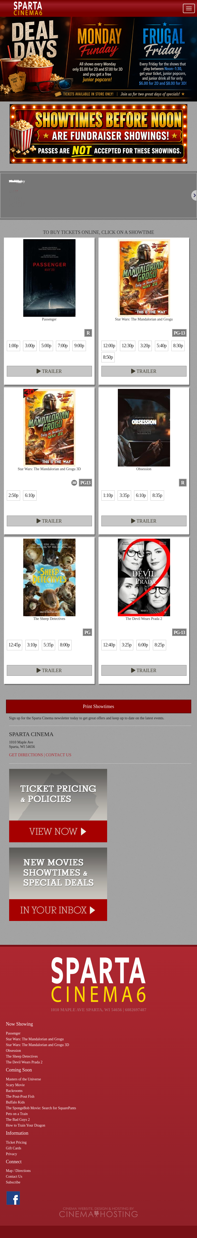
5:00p (46, 345)
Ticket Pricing (16, 1142)
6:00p (143, 644)
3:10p (32, 644)
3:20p (145, 345)
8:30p (178, 345)
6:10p (29, 495)
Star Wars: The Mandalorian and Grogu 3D (37, 1045)
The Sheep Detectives (22, 1056)
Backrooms (14, 1091)
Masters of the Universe (23, 1079)
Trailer (49, 371)
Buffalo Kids (15, 1102)
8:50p (108, 357)
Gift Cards (13, 1148)
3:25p (126, 644)
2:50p (13, 495)
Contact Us (58, 755)
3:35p (124, 495)
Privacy (11, 1154)
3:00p (29, 345)
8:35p (157, 495)
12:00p (109, 345)
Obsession (13, 1051)
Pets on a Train (17, 1114)
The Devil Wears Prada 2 (24, 1062)
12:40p (109, 644)
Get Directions (26, 755)
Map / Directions (18, 1171)
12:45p (15, 644)
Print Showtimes (98, 706)
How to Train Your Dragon (25, 1125)
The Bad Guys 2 (18, 1120)
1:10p (108, 495)
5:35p (48, 644)
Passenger (13, 1033)
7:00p (62, 345)
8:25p (159, 644)
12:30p (128, 345)
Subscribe (13, 1182)
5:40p (161, 345)
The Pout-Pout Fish (20, 1096)
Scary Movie (15, 1085)
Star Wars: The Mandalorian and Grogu (35, 1039)
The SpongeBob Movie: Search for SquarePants (41, 1108)
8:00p (65, 644)
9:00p (79, 345)
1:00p (13, 345)
